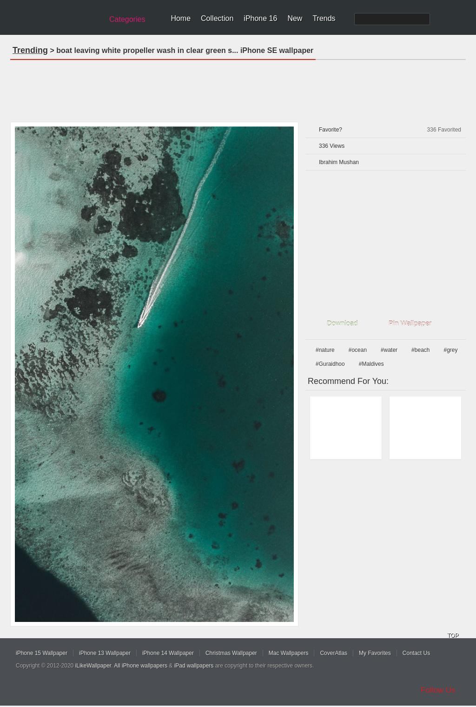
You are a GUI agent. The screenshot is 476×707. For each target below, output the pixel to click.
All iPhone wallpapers (140, 665)
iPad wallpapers (194, 665)
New (294, 18)
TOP (452, 635)
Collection (217, 18)
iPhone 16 (260, 18)
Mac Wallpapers (289, 653)
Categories (127, 19)
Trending (30, 50)
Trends (323, 18)
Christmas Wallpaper (231, 653)
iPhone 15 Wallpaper (41, 653)
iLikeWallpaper (93, 665)
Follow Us (438, 690)
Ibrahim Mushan (339, 162)
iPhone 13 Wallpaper (105, 653)
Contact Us (416, 653)
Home (181, 18)
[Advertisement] (238, 88)
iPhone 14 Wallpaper (168, 653)
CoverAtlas (333, 653)
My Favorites (375, 653)
